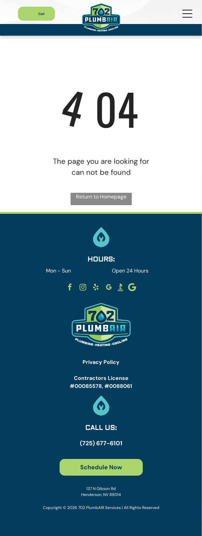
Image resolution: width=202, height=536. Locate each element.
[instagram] (83, 288)
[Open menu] (187, 14)
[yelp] (96, 288)
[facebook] (70, 288)
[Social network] (120, 288)
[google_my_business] (109, 288)
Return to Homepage (101, 196)
